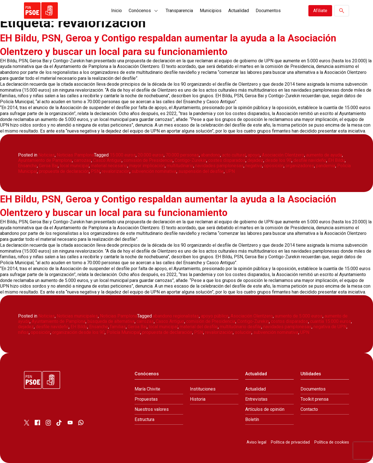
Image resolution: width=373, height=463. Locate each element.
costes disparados (226, 160)
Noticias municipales (77, 316)
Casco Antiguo (107, 160)
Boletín (252, 419)
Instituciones (203, 389)
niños (23, 332)
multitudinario (180, 165)
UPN (230, 171)
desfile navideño (309, 160)
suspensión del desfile (201, 171)
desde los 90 (278, 160)
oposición (274, 165)
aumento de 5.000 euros (298, 316)
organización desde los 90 (78, 332)
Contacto (309, 409)
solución (243, 332)
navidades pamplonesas (219, 165)
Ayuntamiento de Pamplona (45, 160)
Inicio (116, 10)
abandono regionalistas (176, 316)
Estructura (144, 419)
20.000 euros (151, 155)
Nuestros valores (152, 409)
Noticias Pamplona (75, 155)
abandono (210, 155)
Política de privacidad (290, 442)
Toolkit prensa (314, 399)
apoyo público (215, 316)
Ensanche (27, 165)
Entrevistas (256, 399)
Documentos (268, 10)
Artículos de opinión (264, 409)
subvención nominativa (153, 171)
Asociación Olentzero (283, 155)
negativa (253, 165)
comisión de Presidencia (148, 160)
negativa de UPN (329, 326)
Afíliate (320, 10)
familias (118, 326)
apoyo (254, 155)
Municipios (210, 10)
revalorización (116, 171)
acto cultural (234, 155)
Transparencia (179, 10)
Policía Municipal (123, 332)
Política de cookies (331, 442)
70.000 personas (182, 155)
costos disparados (289, 321)
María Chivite (147, 389)
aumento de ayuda (324, 155)
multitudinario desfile (240, 326)
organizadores (300, 165)
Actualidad (238, 10)
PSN (95, 171)
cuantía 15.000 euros (330, 321)
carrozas (82, 160)
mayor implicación (147, 165)
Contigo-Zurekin (190, 160)
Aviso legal (256, 442)
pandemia (325, 165)
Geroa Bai (48, 165)
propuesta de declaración (64, 171)
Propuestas (146, 399)
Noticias (46, 155)
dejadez (255, 160)
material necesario (109, 165)
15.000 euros (123, 155)
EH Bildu (336, 160)
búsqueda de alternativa (111, 321)
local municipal (74, 165)
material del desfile (199, 326)
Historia (197, 399)
